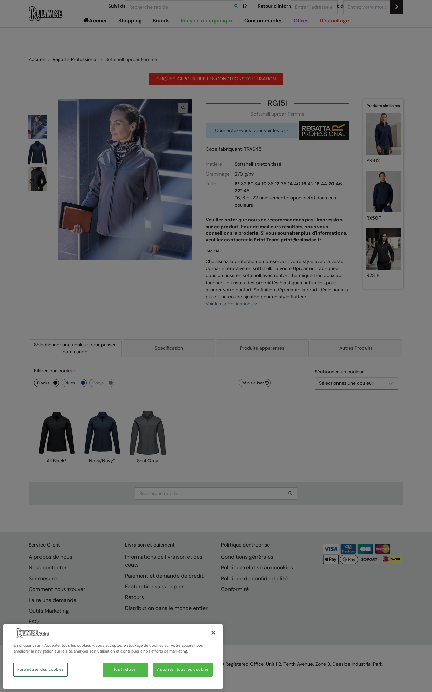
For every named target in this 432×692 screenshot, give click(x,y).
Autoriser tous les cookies (183, 669)
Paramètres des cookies (40, 669)
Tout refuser (125, 669)
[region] (113, 656)
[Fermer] (213, 632)
